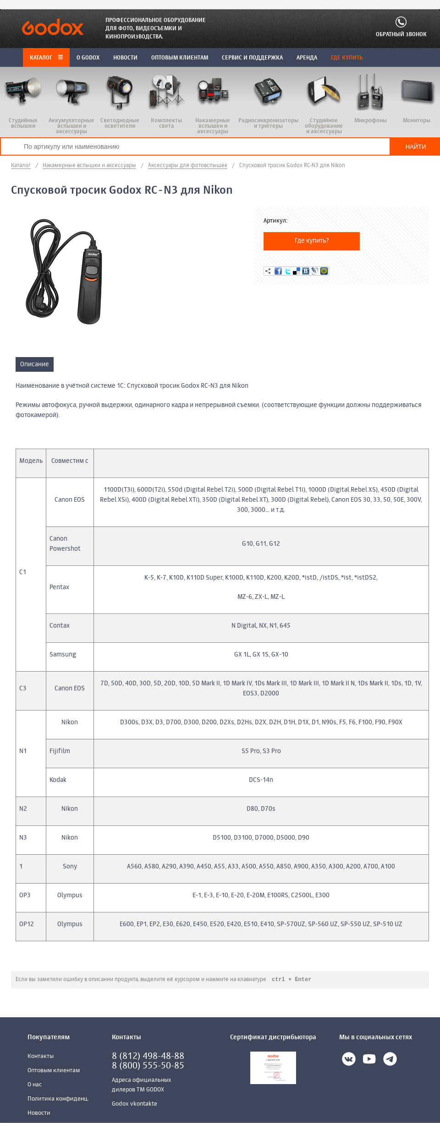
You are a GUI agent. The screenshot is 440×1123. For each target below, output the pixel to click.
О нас (35, 1085)
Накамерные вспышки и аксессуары (89, 165)
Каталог (46, 58)
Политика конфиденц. (58, 1099)
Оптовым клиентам (54, 1071)
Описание (34, 364)
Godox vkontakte (134, 1104)
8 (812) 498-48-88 (148, 1056)
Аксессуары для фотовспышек (187, 165)
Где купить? (312, 241)
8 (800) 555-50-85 (148, 1066)
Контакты (41, 1057)
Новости (39, 1114)
